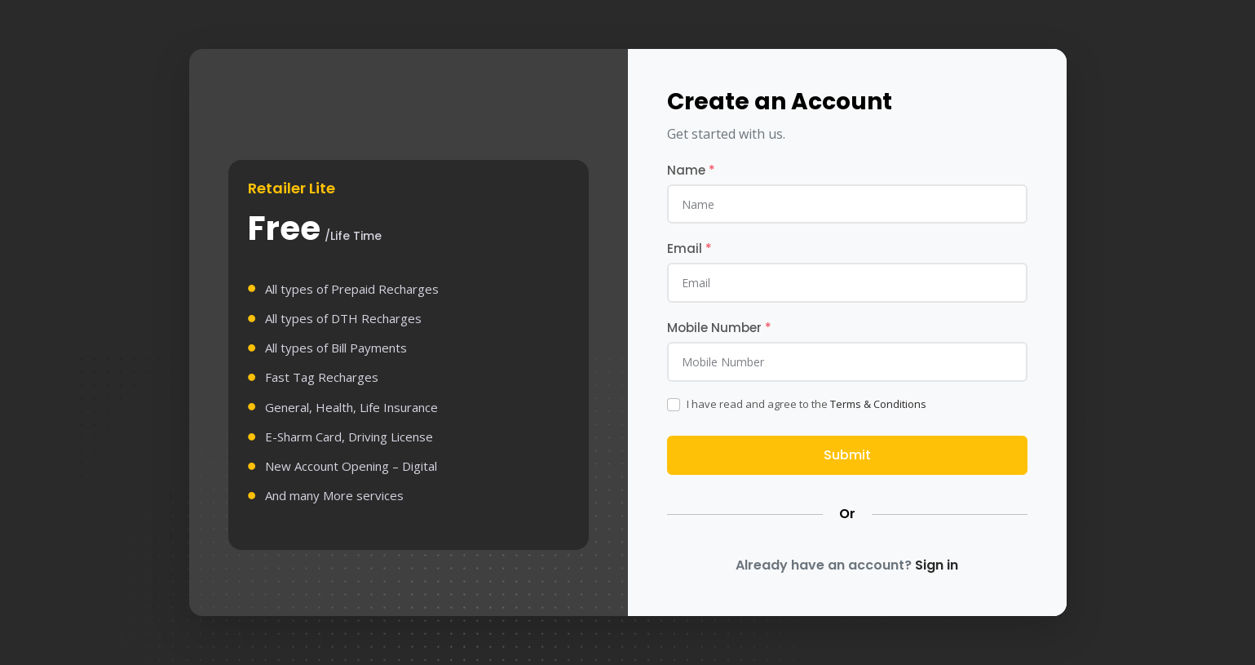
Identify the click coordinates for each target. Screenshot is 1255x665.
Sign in (936, 565)
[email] (847, 282)
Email (689, 248)
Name (691, 170)
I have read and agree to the (806, 404)
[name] (847, 204)
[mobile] (847, 361)
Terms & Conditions (878, 404)
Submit (847, 455)
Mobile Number (719, 327)
